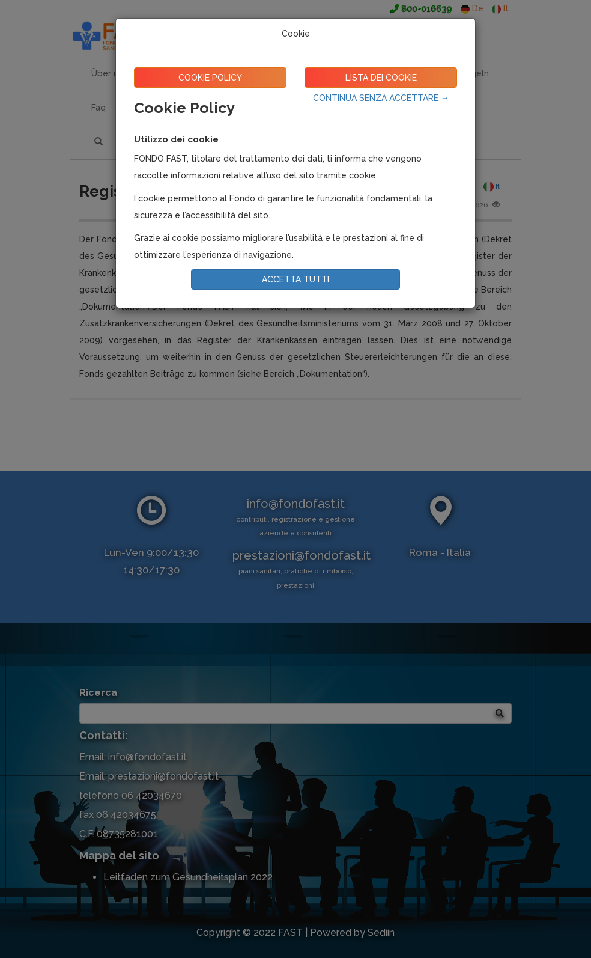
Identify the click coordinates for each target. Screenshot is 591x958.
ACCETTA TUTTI (295, 279)
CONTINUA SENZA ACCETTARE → (381, 98)
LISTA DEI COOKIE (381, 77)
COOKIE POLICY (210, 77)
